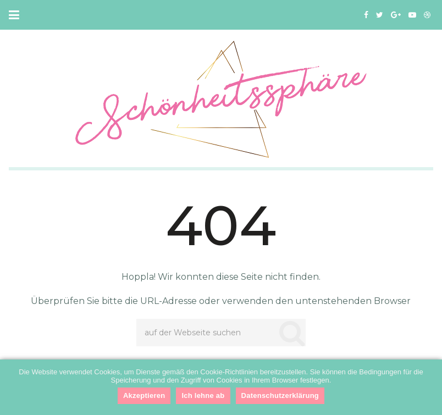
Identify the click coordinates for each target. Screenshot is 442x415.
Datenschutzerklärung (280, 395)
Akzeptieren (144, 395)
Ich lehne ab (202, 395)
